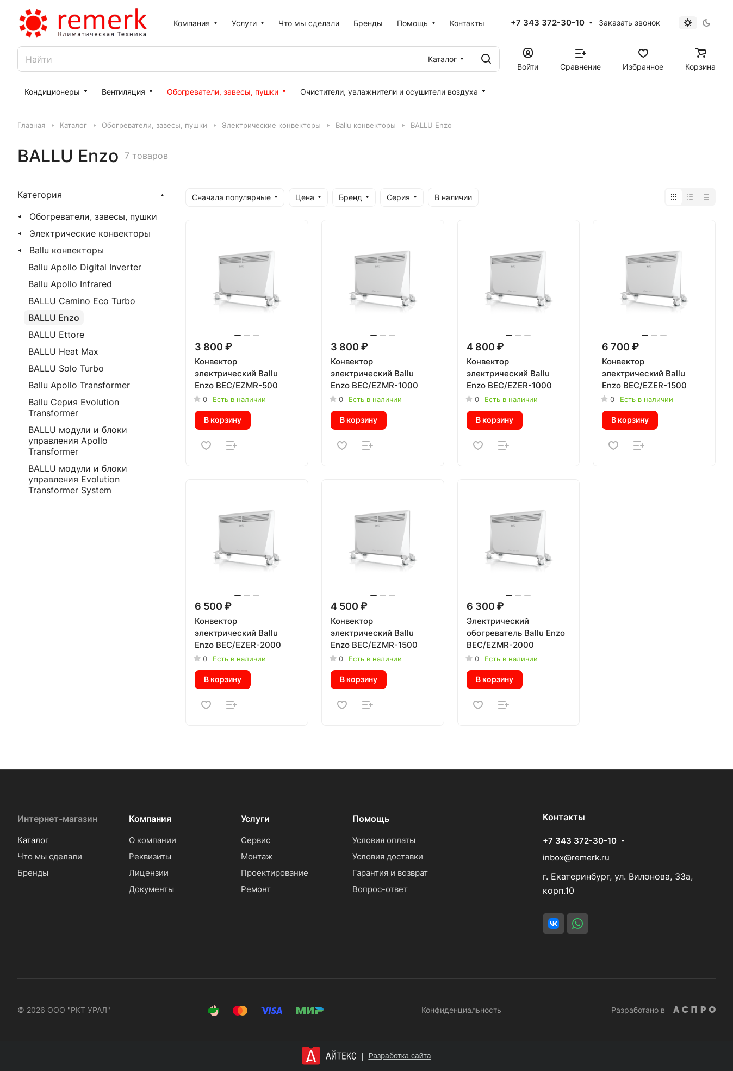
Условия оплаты (383, 840)
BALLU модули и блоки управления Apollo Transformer (77, 440)
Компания (150, 818)
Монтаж (256, 856)
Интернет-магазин (57, 818)
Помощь (370, 818)
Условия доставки (387, 856)
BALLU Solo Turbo (66, 368)
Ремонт (256, 889)
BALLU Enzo (53, 317)
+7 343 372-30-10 (548, 23)
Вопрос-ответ (380, 889)
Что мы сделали (49, 856)
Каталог (33, 840)
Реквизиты (150, 856)
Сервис (255, 840)
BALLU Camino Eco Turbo (81, 300)
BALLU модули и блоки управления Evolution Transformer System (77, 479)
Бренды (32, 873)
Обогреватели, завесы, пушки (93, 216)
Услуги (255, 818)
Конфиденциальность (461, 1009)
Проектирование (274, 873)
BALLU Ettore (56, 334)
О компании (152, 840)
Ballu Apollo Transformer (79, 385)
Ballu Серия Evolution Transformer (73, 407)
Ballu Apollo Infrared (70, 283)
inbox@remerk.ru (576, 857)
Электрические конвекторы (90, 233)
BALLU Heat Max (63, 351)
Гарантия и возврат (390, 873)
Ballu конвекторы (66, 250)
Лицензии (149, 873)
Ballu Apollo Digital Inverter (84, 267)
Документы (151, 889)
